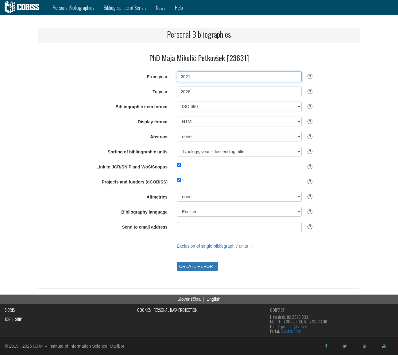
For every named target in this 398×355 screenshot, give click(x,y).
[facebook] (326, 346)
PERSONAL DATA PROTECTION (175, 310)
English (214, 299)
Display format (153, 121)
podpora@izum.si (294, 326)
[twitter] (345, 346)
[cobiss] (24, 7)
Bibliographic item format (142, 106)
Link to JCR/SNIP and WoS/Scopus (132, 166)
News (161, 7)
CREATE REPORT (197, 266)
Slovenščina (189, 299)
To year (160, 91)
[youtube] (384, 346)
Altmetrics (157, 197)
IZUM (38, 346)
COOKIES (144, 310)
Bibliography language (144, 212)
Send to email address (145, 227)
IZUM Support (291, 331)
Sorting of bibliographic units (138, 151)
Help (179, 7)
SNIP (18, 319)
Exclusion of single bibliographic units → (215, 246)
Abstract (159, 136)
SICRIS (10, 310)
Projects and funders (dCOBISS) (135, 181)
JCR (7, 319)
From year (157, 76)
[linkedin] (364, 346)
